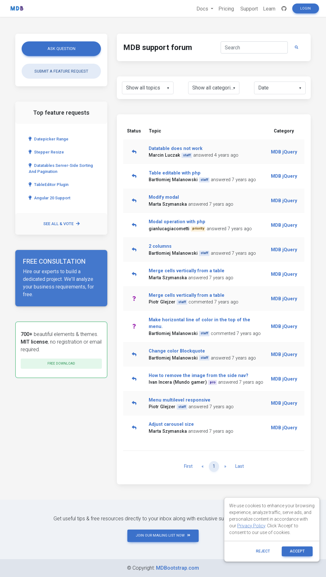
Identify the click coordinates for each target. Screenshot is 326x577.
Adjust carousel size (171, 424)
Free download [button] (61, 363)
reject (263, 551)
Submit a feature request (61, 71)
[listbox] (148, 88)
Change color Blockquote (177, 351)
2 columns (160, 246)
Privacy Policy (251, 525)
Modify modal (164, 197)
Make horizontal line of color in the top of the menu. (199, 323)
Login (305, 8)
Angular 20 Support (49, 198)
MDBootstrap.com (177, 568)
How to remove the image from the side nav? (198, 375)
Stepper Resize (46, 152)
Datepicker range (48, 139)
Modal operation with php (177, 221)
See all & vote (61, 223)
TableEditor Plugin (48, 184)
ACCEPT (297, 551)
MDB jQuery (284, 152)
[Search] (254, 47)
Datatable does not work (175, 148)
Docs (202, 9)
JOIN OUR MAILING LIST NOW (163, 535)
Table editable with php (175, 173)
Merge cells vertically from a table (186, 271)
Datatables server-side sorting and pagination (61, 168)
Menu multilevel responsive (179, 400)
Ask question (61, 48)
